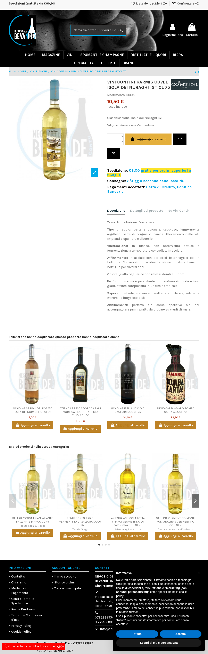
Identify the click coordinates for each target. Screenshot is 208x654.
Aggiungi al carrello (148, 139)
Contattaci (19, 576)
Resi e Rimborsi (23, 609)
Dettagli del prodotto (146, 210)
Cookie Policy (21, 631)
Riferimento (116, 95)
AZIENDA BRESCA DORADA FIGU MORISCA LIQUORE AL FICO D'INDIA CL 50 (80, 412)
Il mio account (65, 576)
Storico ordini (64, 582)
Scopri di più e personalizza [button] (159, 642)
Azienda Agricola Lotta (128, 529)
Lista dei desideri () (149, 3)
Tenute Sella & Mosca (32, 525)
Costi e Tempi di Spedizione (23, 601)
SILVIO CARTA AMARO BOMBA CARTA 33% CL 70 (175, 410)
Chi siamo (18, 582)
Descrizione (116, 210)
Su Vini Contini (179, 210)
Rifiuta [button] (137, 634)
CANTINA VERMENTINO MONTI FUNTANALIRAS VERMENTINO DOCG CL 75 (175, 521)
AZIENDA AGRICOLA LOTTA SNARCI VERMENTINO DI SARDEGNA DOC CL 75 (128, 521)
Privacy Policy (21, 626)
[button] (199, 573)
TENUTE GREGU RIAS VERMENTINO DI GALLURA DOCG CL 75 (80, 521)
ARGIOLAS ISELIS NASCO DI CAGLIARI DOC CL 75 (127, 410)
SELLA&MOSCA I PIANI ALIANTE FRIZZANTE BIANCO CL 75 (32, 519)
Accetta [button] (180, 634)
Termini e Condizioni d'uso (26, 617)
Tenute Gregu (80, 529)
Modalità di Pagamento (19, 590)
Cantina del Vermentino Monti (175, 529)
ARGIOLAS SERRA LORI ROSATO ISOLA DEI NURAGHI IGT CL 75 (32, 410)
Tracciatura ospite (67, 588)
